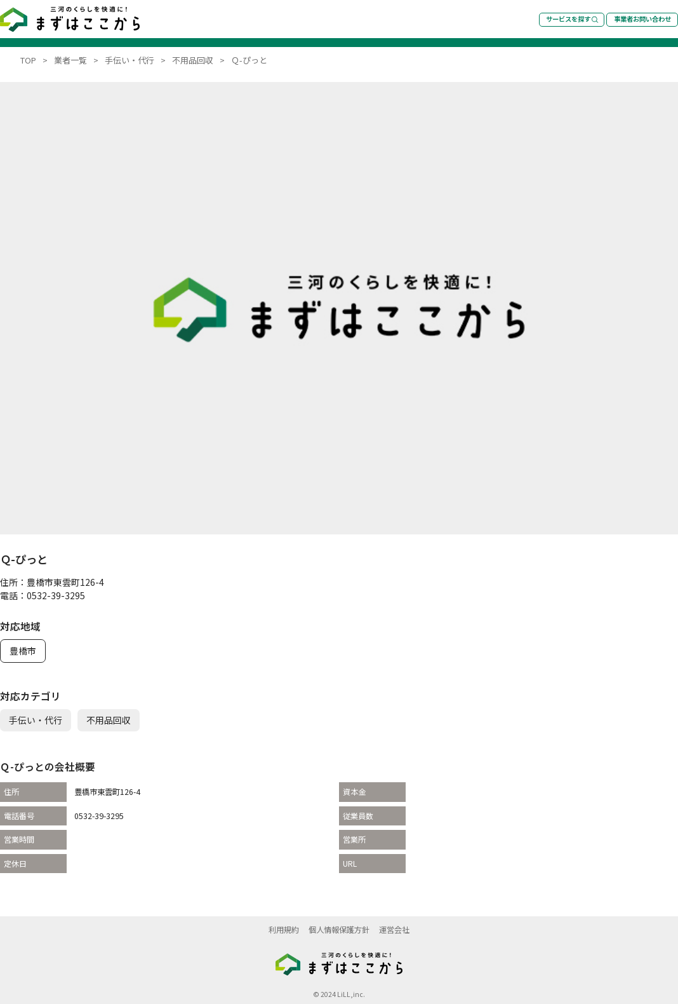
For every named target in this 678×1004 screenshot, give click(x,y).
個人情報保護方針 (339, 929)
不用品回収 (108, 720)
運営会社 (394, 929)
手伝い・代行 (35, 720)
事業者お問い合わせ (642, 19)
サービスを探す (572, 19)
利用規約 (284, 929)
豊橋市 (23, 650)
